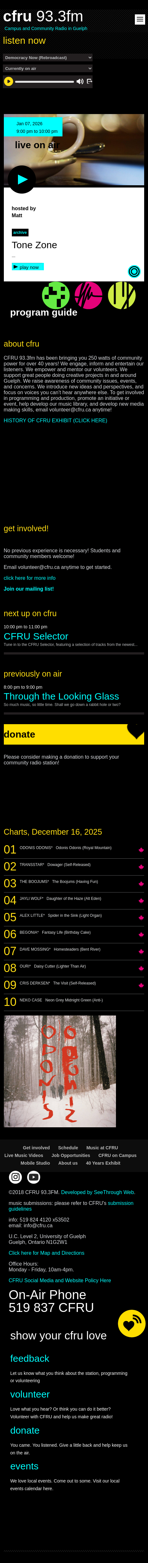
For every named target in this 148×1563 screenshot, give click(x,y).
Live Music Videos (23, 1155)
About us (68, 1163)
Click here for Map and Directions (47, 1253)
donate (25, 1430)
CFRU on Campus (117, 1155)
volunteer (30, 1394)
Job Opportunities (71, 1155)
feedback (29, 1358)
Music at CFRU (102, 1147)
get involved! (26, 528)
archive (20, 232)
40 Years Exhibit (103, 1163)
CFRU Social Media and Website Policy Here (60, 1280)
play (11, 168)
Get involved (36, 1147)
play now (29, 267)
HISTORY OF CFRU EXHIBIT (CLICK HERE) (55, 420)
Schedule (68, 1147)
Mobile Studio (35, 1163)
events (24, 1466)
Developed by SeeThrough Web (97, 1192)
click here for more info (30, 578)
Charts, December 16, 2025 (53, 831)
